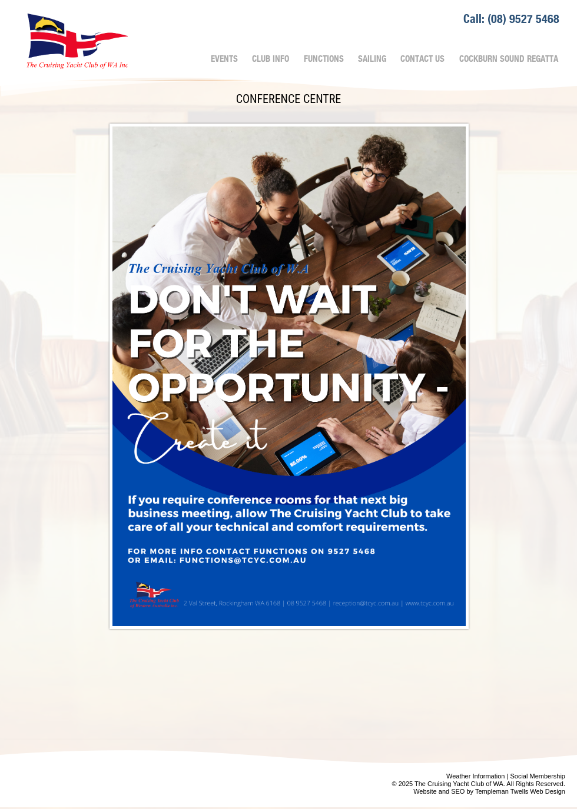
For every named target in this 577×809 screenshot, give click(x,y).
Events (224, 59)
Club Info (270, 59)
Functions (324, 59)
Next (273, 772)
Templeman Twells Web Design (520, 791)
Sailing (372, 59)
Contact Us (422, 59)
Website (425, 791)
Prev (27, 772)
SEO (458, 791)
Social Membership (537, 776)
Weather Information (475, 776)
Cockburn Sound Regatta (508, 59)
